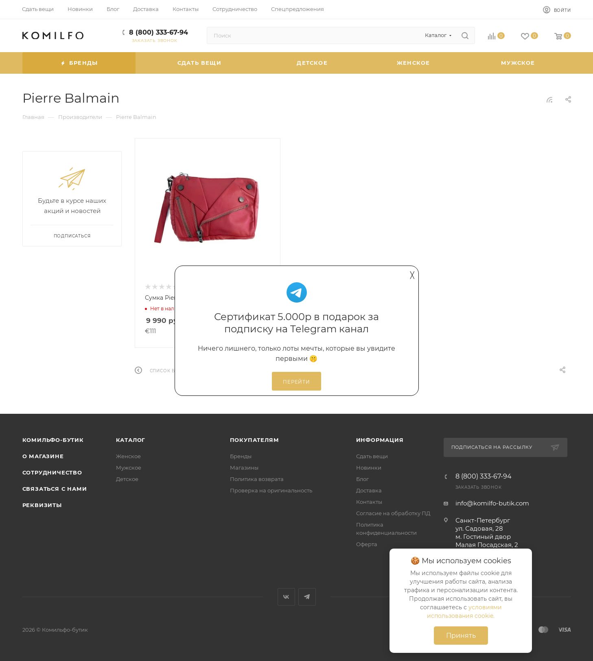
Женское (128, 456)
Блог (362, 479)
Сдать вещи (372, 456)
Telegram (307, 597)
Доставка (369, 490)
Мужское (128, 467)
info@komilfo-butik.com (492, 503)
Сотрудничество (52, 472)
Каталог (131, 440)
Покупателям (254, 440)
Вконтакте (286, 597)
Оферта (366, 544)
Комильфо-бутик (53, 440)
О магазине (43, 456)
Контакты (369, 501)
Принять (461, 635)
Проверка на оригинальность (271, 490)
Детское (127, 479)
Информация (380, 440)
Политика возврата (257, 479)
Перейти (296, 382)
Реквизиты (42, 505)
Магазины (244, 467)
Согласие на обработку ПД (393, 513)
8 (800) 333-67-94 (158, 32)
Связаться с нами (54, 488)
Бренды (241, 456)
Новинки (368, 467)
